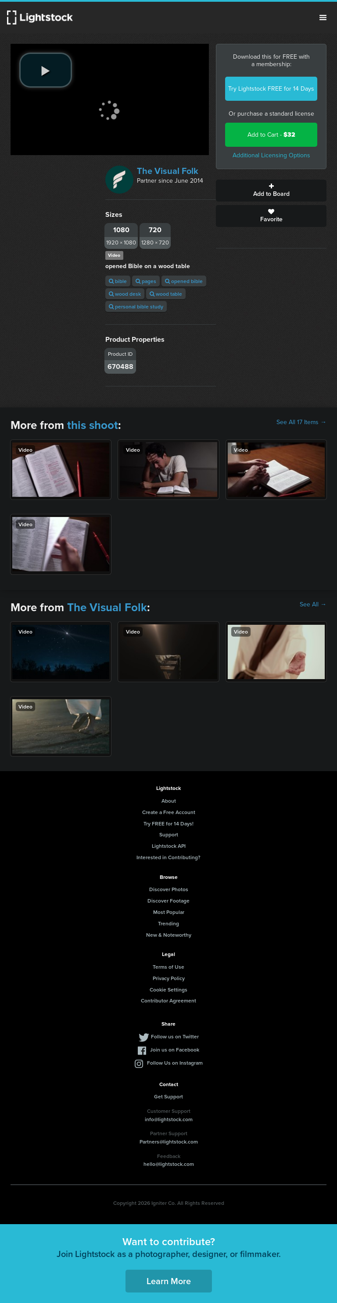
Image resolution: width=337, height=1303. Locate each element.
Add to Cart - (271, 134)
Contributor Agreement (168, 1000)
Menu (323, 18)
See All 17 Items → (301, 422)
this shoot (92, 425)
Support (168, 834)
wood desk (125, 293)
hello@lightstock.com (168, 1164)
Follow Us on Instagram (175, 1062)
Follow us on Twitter (175, 1036)
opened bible (184, 281)
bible (118, 281)
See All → (313, 604)
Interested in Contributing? (168, 857)
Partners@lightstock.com (169, 1141)
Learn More (169, 1281)
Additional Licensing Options (271, 155)
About (168, 800)
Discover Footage (168, 900)
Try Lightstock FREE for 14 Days (271, 88)
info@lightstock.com (169, 1119)
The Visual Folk (167, 170)
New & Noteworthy (168, 934)
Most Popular (168, 912)
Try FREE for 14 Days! (168, 823)
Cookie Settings (168, 989)
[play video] (45, 70)
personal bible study (136, 306)
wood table (166, 293)
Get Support (168, 1096)
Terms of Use (168, 966)
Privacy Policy (169, 978)
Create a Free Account (168, 812)
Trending (168, 923)
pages (146, 281)
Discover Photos (168, 889)
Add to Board (271, 190)
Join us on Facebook (174, 1049)
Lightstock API (169, 846)
